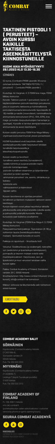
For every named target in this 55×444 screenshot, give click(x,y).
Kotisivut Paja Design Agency (13, 436)
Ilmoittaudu (12, 299)
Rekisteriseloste (9, 431)
